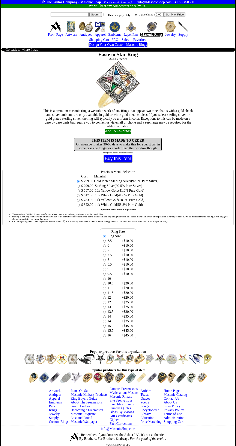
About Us (170, 402)
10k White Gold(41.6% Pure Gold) (118, 195)
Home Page (172, 391)
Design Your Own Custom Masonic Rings (118, 44)
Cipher (114, 420)
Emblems (55, 402)
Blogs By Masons (122, 412)
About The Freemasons (87, 402)
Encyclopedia (149, 410)
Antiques (55, 394)
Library (145, 414)
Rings (53, 410)
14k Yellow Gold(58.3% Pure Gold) (119, 200)
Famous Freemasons (124, 389)
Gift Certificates (121, 416)
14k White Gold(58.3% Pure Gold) (118, 204)
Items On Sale (80, 391)
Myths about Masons (124, 392)
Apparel (54, 398)
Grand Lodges (80, 406)
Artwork (54, 391)
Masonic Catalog (175, 394)
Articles (145, 391)
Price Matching (150, 421)
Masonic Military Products (89, 394)
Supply (54, 418)
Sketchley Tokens (122, 404)
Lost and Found (81, 418)
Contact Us (171, 398)
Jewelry (54, 414)
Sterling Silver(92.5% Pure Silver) (118, 186)
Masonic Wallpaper (84, 421)
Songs (144, 406)
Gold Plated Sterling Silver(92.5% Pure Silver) (126, 181)
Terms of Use (173, 414)
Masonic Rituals (121, 396)
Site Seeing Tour (121, 400)
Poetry (144, 402)
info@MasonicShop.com (118, 429)
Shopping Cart (174, 421)
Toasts (144, 394)
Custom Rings (58, 421)
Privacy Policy (174, 410)
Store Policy (172, 406)
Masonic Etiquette (83, 414)
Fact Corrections (121, 423)
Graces (145, 398)
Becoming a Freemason (87, 410)
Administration (174, 418)
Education (147, 418)
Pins (52, 406)
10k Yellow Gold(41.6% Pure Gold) (119, 190)
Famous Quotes (120, 408)
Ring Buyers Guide (84, 398)
